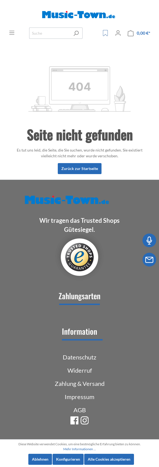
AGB (79, 410)
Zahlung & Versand (80, 383)
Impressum (79, 396)
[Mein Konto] (118, 33)
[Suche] (49, 33)
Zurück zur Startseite (79, 168)
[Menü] (12, 33)
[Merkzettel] (105, 33)
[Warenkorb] (138, 33)
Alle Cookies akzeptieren (109, 459)
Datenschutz (79, 357)
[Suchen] (76, 33)
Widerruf (79, 370)
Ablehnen (40, 459)
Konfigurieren (68, 459)
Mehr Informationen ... (79, 449)
